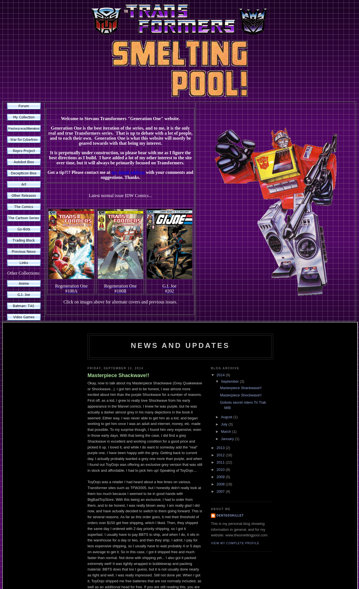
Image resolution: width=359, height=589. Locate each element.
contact (171, 567)
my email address (128, 172)
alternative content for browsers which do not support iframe (180, 421)
